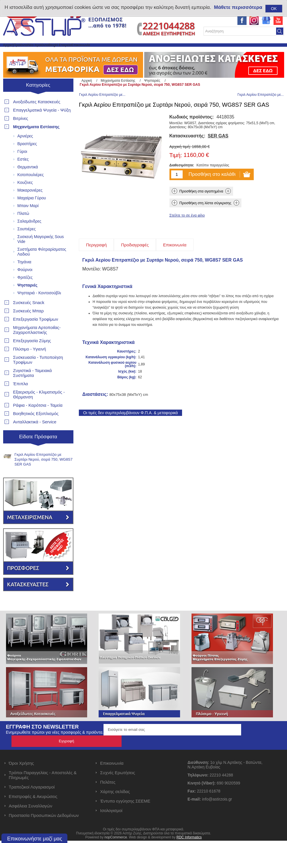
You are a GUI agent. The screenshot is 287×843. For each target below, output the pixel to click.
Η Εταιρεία (122, 51)
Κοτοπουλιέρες (30, 188)
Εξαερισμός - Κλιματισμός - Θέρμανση (39, 408)
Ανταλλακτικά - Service (34, 435)
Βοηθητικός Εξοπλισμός (36, 427)
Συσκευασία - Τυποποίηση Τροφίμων (38, 373)
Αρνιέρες (25, 149)
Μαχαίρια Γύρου (31, 211)
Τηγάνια (24, 275)
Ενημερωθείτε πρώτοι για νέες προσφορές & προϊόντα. (55, 746)
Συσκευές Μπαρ (28, 324)
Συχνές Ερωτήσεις (117, 774)
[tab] (96, 264)
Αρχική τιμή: (180, 166)
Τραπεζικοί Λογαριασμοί (32, 789)
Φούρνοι (24, 283)
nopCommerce (115, 840)
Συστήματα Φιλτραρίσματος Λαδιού (41, 265)
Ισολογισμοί (111, 812)
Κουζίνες (25, 196)
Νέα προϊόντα (71, 51)
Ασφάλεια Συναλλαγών (30, 808)
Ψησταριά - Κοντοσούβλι (39, 306)
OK (274, 8)
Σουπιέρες (26, 242)
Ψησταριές (27, 299)
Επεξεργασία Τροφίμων (35, 332)
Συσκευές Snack (28, 316)
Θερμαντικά (27, 180)
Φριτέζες (25, 291)
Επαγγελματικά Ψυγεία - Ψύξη (42, 123)
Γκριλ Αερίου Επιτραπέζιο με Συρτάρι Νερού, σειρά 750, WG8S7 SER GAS (44, 473)
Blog (98, 51)
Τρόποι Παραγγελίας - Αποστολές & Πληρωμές (43, 777)
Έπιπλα (20, 397)
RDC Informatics (189, 840)
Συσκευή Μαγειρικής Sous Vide (40, 253)
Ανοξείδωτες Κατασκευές (36, 115)
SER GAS (218, 155)
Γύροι (22, 165)
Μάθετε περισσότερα (238, 7)
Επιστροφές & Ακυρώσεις (33, 798)
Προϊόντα (39, 51)
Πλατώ (23, 227)
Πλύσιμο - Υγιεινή (29, 362)
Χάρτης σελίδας (115, 793)
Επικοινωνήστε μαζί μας (34, 839)
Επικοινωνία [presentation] (174, 264)
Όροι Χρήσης (21, 765)
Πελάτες (107, 784)
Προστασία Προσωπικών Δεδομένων (44, 817)
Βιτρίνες (20, 132)
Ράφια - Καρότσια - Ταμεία (38, 418)
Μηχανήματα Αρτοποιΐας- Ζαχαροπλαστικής (37, 344)
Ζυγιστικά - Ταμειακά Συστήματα (32, 387)
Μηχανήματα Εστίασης (36, 140)
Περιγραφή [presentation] (96, 264)
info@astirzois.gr (217, 801)
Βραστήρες (27, 157)
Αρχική (14, 51)
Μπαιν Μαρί (28, 219)
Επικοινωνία (153, 51)
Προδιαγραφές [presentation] (135, 264)
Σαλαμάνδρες (29, 235)
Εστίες (23, 173)
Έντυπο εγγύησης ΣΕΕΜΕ (125, 803)
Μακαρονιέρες (30, 204)
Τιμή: (175, 175)
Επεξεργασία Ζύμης (32, 354)
